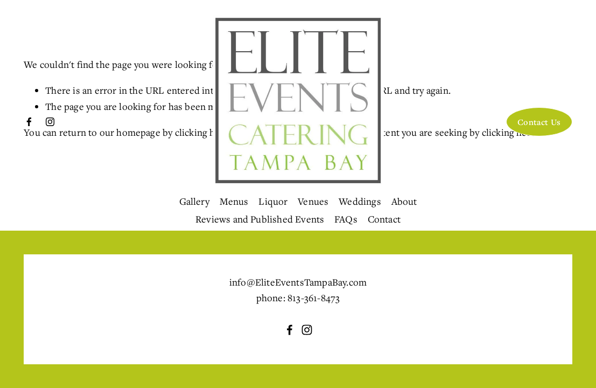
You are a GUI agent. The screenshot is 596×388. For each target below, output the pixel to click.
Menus (234, 201)
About (404, 201)
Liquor (273, 201)
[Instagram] (50, 121)
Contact (384, 219)
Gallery (194, 201)
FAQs (345, 219)
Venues (313, 201)
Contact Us (538, 121)
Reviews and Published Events (259, 219)
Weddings (360, 201)
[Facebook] (29, 121)
